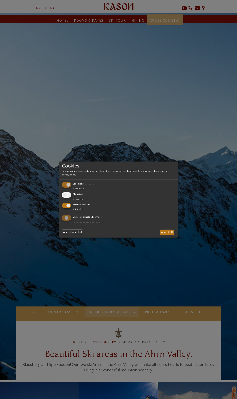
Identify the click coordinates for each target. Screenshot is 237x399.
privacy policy (69, 175)
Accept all (167, 232)
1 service (78, 199)
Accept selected (72, 232)
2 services (78, 188)
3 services (78, 209)
